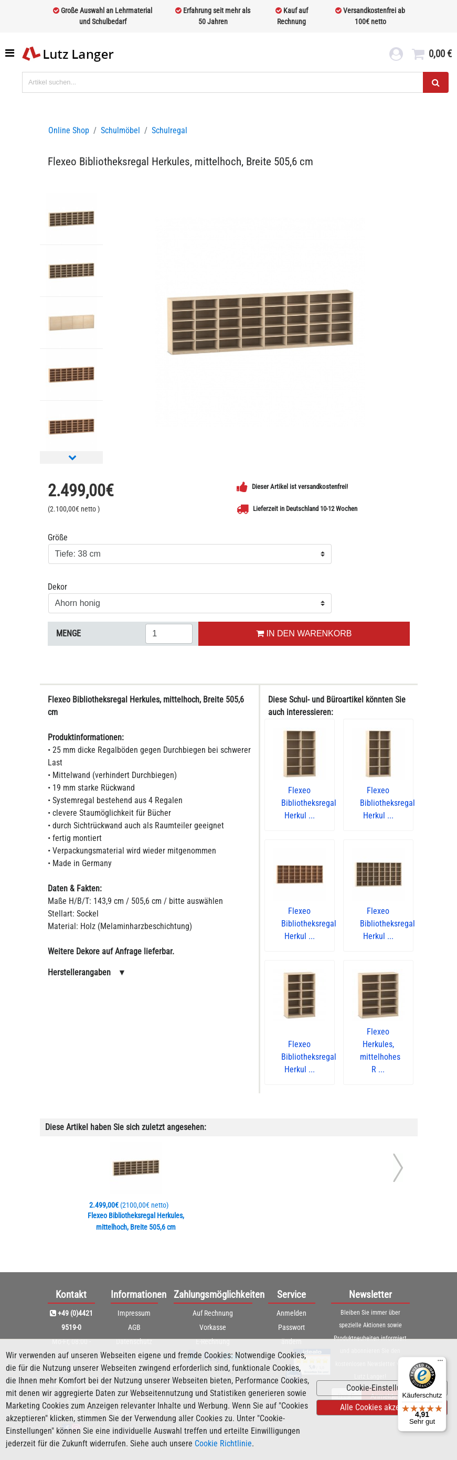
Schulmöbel (120, 130)
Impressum (134, 1313)
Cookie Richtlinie (223, 1443)
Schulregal (169, 130)
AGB (134, 1327)
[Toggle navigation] (11, 53)
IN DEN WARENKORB (304, 633)
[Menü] (440, 1363)
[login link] (396, 55)
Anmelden (291, 1313)
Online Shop (68, 130)
